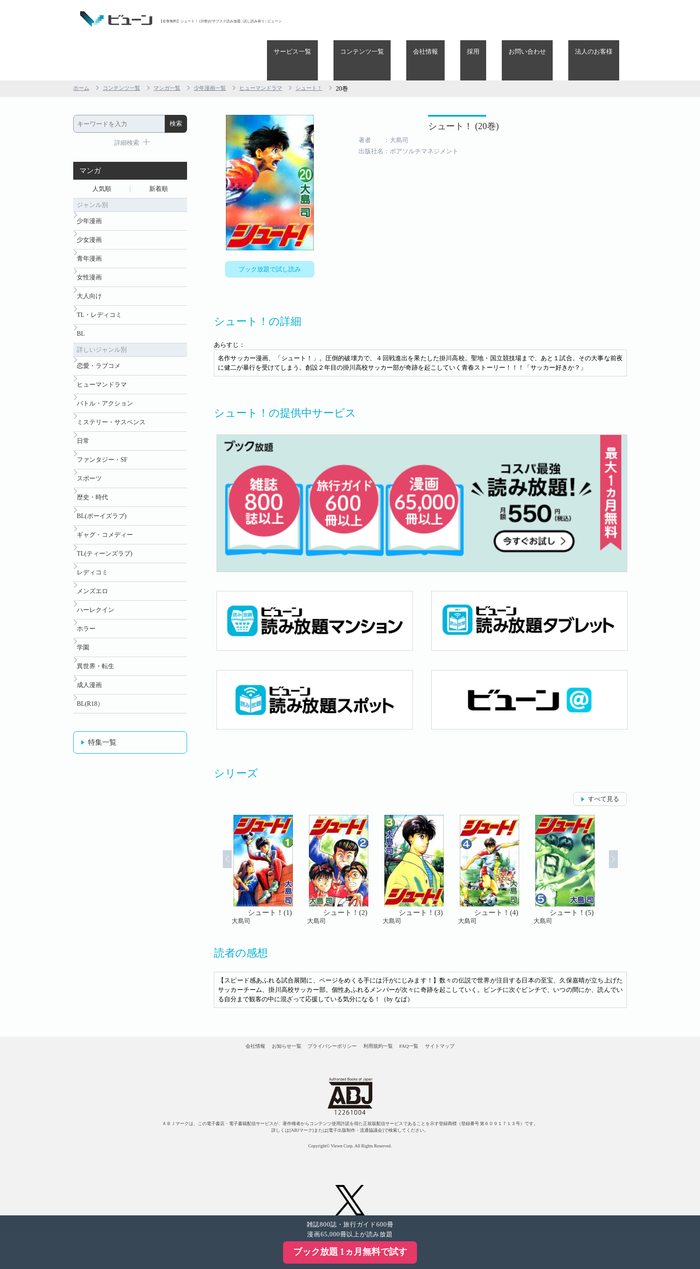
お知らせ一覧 (257, 1022)
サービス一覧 (366, 19)
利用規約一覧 (388, 1022)
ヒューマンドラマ (283, 48)
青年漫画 (89, 226)
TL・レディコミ (99, 288)
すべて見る (603, 766)
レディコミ (92, 568)
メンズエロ (92, 589)
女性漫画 (89, 247)
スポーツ (89, 466)
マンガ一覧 (178, 48)
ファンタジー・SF (102, 445)
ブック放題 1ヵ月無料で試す (350, 1251)
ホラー (86, 630)
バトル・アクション (105, 383)
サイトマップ (487, 1022)
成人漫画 (89, 692)
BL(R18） (90, 712)
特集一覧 (102, 752)
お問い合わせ (547, 19)
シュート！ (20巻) (408, 93)
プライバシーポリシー (323, 1022)
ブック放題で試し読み (269, 231)
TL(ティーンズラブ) (104, 548)
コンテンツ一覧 (422, 19)
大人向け (89, 267)
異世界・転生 (95, 671)
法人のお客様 (600, 19)
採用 (506, 19)
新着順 (158, 150)
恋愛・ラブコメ (99, 342)
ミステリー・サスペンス (111, 404)
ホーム (82, 48)
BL (81, 308)
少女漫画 (89, 205)
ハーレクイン (95, 610)
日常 (83, 425)
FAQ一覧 (438, 1022)
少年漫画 (89, 185)
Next (625, 838)
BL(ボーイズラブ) (101, 507)
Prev (216, 838)
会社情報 (472, 19)
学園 (83, 651)
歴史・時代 (92, 486)
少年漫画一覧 (226, 48)
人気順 (101, 150)
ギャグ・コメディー (105, 527)
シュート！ (337, 48)
